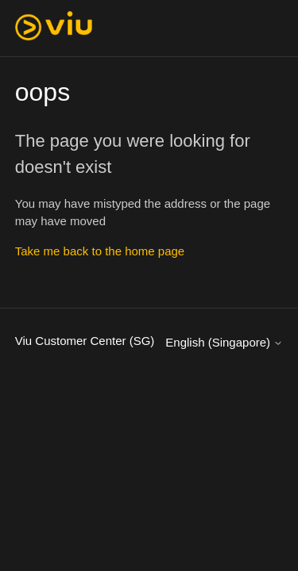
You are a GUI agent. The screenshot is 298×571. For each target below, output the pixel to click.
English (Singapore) (224, 342)
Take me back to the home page (99, 251)
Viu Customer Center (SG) (85, 340)
